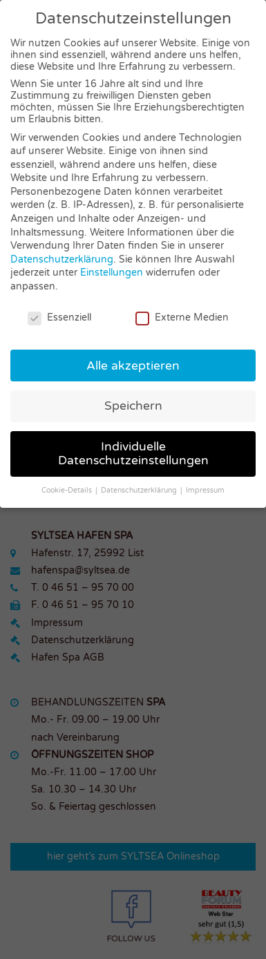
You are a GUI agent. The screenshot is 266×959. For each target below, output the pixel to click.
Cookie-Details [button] (67, 490)
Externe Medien (182, 317)
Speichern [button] (133, 406)
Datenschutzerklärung (61, 259)
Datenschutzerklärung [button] (140, 490)
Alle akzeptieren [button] (133, 366)
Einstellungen (111, 272)
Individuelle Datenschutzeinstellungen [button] (133, 453)
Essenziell (59, 317)
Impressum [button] (205, 490)
